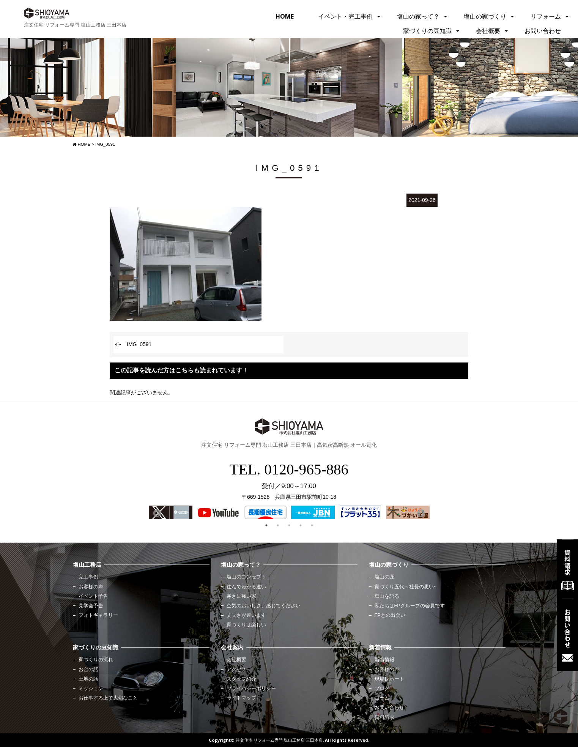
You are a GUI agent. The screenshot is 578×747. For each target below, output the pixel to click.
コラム (382, 698)
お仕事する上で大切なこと (108, 698)
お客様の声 (91, 586)
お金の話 (88, 669)
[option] (170, 512)
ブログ (382, 688)
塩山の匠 (384, 577)
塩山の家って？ (418, 16)
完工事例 (88, 577)
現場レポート (389, 679)
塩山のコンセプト (246, 577)
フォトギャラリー (98, 615)
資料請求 (384, 717)
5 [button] (312, 525)
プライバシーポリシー (251, 688)
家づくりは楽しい (246, 624)
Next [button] (420, 513)
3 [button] (289, 525)
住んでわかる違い (246, 586)
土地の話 (88, 679)
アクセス (236, 669)
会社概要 (488, 31)
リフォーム (546, 16)
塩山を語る (387, 596)
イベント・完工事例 (345, 16)
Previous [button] (156, 513)
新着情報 (384, 659)
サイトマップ (241, 698)
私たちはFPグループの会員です (410, 605)
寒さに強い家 (241, 596)
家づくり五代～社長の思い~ (405, 586)
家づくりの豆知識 (427, 31)
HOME (285, 16)
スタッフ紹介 (241, 679)
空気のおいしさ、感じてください (264, 605)
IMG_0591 (139, 344)
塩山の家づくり (485, 16)
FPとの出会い (390, 615)
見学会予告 (91, 605)
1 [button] (266, 525)
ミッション (91, 688)
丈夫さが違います (246, 615)
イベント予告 (93, 596)
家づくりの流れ (96, 659)
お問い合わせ (542, 31)
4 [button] (300, 525)
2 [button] (278, 525)
